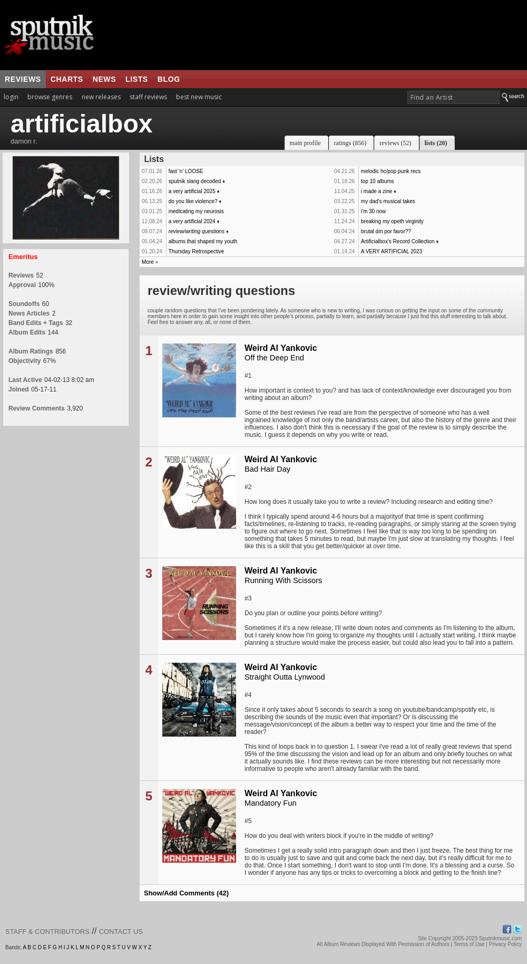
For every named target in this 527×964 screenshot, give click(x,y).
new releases (101, 96)
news (104, 79)
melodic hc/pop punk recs (391, 171)
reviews (23, 79)
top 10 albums (377, 181)
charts (67, 79)
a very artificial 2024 (192, 221)
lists (136, 79)
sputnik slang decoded (195, 181)
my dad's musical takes (388, 201)
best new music (199, 96)
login (11, 96)
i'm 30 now (373, 211)
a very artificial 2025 (192, 191)
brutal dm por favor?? (386, 231)
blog (169, 79)
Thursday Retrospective (197, 251)
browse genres (49, 96)
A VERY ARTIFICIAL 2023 (391, 251)
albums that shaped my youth (203, 241)
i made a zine (376, 191)
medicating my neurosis (196, 211)
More (148, 262)
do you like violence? (193, 201)
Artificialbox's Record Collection (398, 241)
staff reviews (148, 96)
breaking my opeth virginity (392, 221)
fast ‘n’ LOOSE (186, 171)
